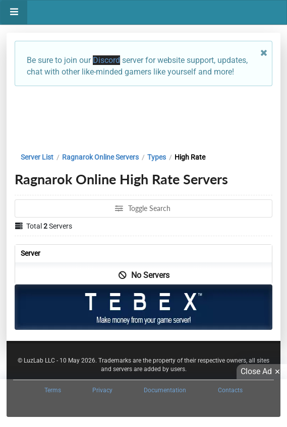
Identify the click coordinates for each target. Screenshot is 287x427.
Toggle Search (143, 208)
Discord (106, 60)
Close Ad (262, 371)
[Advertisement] (143, 116)
